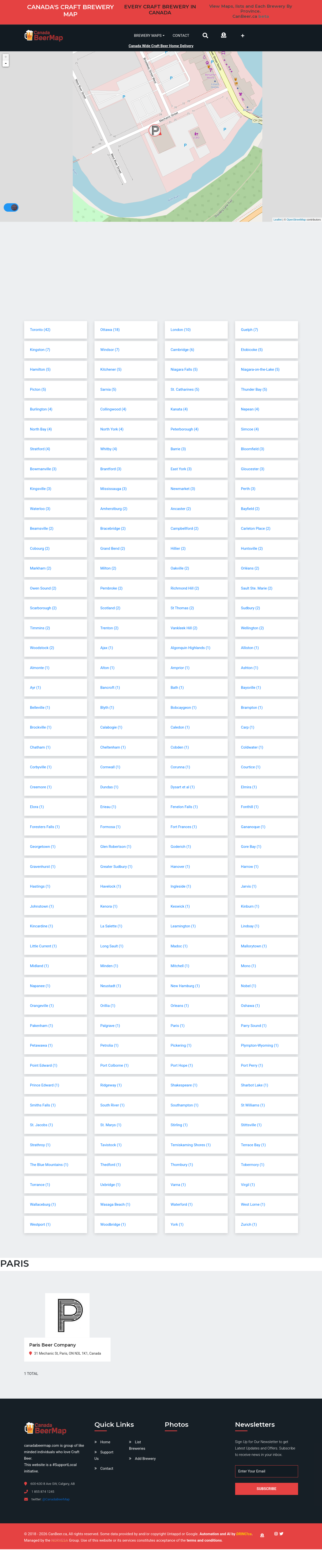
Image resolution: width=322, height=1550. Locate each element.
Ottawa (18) (110, 330)
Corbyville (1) (41, 768)
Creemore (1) (41, 788)
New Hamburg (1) (185, 986)
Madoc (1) (179, 947)
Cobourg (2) (40, 549)
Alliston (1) (250, 648)
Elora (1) (37, 807)
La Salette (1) (111, 927)
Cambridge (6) (182, 350)
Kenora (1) (108, 907)
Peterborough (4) (185, 430)
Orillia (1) (107, 1006)
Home (105, 1443)
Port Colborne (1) (114, 1066)
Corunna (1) (180, 768)
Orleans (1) (180, 1006)
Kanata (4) (179, 410)
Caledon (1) (180, 728)
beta (263, 16)
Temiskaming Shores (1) (191, 1145)
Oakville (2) (180, 569)
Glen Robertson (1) (115, 847)
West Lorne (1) (253, 1205)
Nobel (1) (248, 986)
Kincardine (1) (41, 927)
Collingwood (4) (113, 410)
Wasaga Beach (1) (115, 1205)
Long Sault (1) (111, 947)
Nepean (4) (250, 410)
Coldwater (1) (252, 748)
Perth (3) (248, 489)
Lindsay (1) (250, 927)
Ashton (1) (249, 668)
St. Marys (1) (110, 1125)
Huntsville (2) (252, 549)
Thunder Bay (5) (254, 390)
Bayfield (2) (250, 509)
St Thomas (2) (182, 609)
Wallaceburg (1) (43, 1205)
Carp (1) (247, 728)
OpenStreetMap (296, 220)
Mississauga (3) (113, 489)
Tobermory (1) (253, 1165)
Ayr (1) (35, 688)
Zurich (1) (249, 1225)
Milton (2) (108, 569)
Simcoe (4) (250, 430)
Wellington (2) (252, 629)
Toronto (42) (40, 330)
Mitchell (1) (180, 966)
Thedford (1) (110, 1165)
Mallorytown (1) (254, 947)
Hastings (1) (40, 887)
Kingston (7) (40, 350)
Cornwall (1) (110, 768)
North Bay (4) (41, 430)
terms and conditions (204, 1541)
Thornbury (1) (182, 1165)
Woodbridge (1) (113, 1225)
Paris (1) (178, 1026)
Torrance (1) (40, 1185)
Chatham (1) (40, 748)
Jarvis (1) (249, 887)
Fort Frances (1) (184, 827)
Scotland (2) (110, 609)
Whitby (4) (108, 450)
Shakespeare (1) (184, 1086)
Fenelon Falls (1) (184, 807)
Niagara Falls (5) (184, 370)
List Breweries (137, 1446)
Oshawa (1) (250, 1006)
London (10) (181, 330)
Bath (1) (177, 688)
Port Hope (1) (182, 1066)
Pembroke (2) (111, 589)
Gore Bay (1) (251, 847)
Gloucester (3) (253, 470)
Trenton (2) (109, 629)
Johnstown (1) (42, 907)
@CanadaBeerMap (56, 1500)
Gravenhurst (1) (43, 867)
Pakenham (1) (41, 1026)
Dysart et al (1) (183, 788)
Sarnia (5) (108, 390)
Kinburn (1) (250, 907)
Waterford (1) (182, 1205)
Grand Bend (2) (112, 549)
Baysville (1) (251, 688)
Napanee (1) (40, 986)
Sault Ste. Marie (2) (257, 589)
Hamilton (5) (40, 370)
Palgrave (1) (110, 1026)
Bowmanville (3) (43, 470)
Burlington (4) (41, 410)
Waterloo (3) (40, 509)
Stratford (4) (40, 450)
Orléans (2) (250, 569)
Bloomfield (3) (252, 450)
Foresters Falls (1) (45, 827)
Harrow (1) (250, 867)
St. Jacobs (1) (41, 1125)
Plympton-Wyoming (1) (260, 1046)
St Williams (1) (253, 1106)
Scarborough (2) (43, 609)
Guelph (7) (249, 330)
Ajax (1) (106, 648)
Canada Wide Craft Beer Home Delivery (161, 45)
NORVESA (59, 1541)
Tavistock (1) (111, 1145)
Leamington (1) (183, 927)
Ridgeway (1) (111, 1086)
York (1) (177, 1225)
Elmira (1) (249, 788)
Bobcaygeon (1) (184, 708)
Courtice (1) (251, 768)
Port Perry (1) (252, 1066)
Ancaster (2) (181, 509)
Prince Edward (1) (44, 1086)
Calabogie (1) (111, 728)
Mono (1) (248, 966)
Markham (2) (40, 569)
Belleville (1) (40, 708)
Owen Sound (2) (43, 589)
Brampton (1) (252, 708)
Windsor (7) (110, 350)
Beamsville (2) (42, 529)
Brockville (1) (41, 728)
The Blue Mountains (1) (49, 1165)
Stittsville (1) (251, 1125)
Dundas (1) (109, 788)
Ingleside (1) (181, 887)
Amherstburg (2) (113, 509)
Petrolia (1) (109, 1046)
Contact (181, 35)
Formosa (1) (110, 827)
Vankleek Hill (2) (184, 629)
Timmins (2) (40, 629)
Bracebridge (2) (113, 529)
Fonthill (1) (250, 807)
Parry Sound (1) (254, 1026)
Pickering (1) (181, 1046)
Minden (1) (109, 966)
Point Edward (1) (43, 1066)
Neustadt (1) (110, 986)
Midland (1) (39, 966)
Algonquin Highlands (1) (190, 648)
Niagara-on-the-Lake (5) (260, 370)
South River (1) (112, 1106)
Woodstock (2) (42, 648)
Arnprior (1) (180, 668)
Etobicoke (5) (252, 350)
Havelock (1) (110, 887)
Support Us (104, 1456)
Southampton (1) (185, 1106)
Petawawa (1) (41, 1046)
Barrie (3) (178, 450)
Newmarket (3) (183, 489)
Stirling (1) (179, 1125)
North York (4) (112, 430)
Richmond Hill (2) (185, 589)
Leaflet (278, 220)
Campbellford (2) (185, 529)
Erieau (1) (108, 807)
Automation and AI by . (226, 1535)
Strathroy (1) (40, 1145)
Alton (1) (107, 668)
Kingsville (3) (40, 489)
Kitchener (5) (111, 370)
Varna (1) (178, 1185)
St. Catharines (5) (185, 390)
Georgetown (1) (43, 847)
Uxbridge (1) (110, 1185)
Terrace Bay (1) (253, 1145)
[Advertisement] (161, 281)
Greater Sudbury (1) (116, 867)
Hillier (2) (178, 549)
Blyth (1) (107, 708)
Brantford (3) (110, 470)
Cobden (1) (180, 748)
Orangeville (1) (42, 1006)
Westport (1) (40, 1225)
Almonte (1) (40, 668)
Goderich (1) (181, 847)
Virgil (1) (248, 1185)
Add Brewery (145, 1459)
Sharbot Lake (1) (254, 1086)
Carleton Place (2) (256, 529)
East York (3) (181, 470)
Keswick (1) (180, 907)
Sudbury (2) (250, 609)
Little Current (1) (43, 947)
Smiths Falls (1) (43, 1106)
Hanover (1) (180, 867)
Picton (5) (38, 390)
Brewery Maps (148, 35)
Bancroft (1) (110, 688)
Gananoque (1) (253, 827)
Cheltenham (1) (113, 748)
